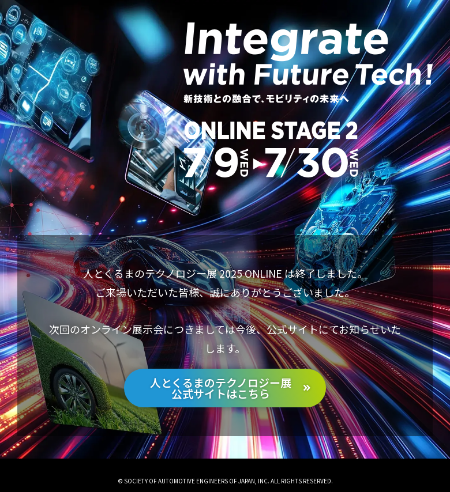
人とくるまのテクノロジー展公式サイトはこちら (220, 387)
